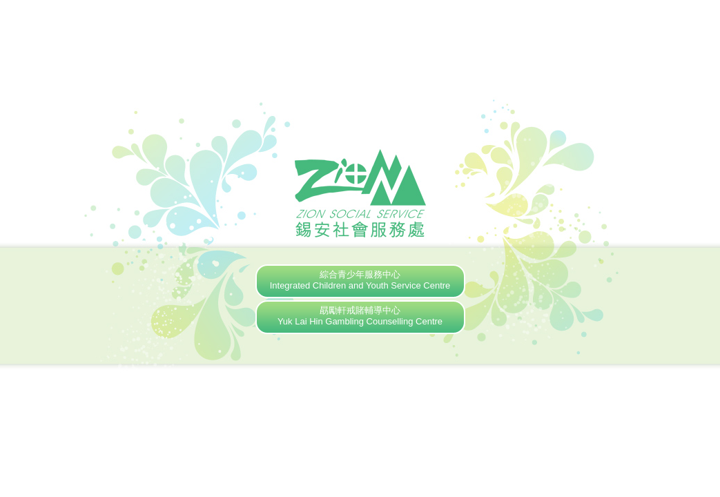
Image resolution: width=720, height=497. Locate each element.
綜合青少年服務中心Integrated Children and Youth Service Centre (360, 280)
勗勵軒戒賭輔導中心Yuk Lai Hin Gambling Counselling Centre (360, 316)
